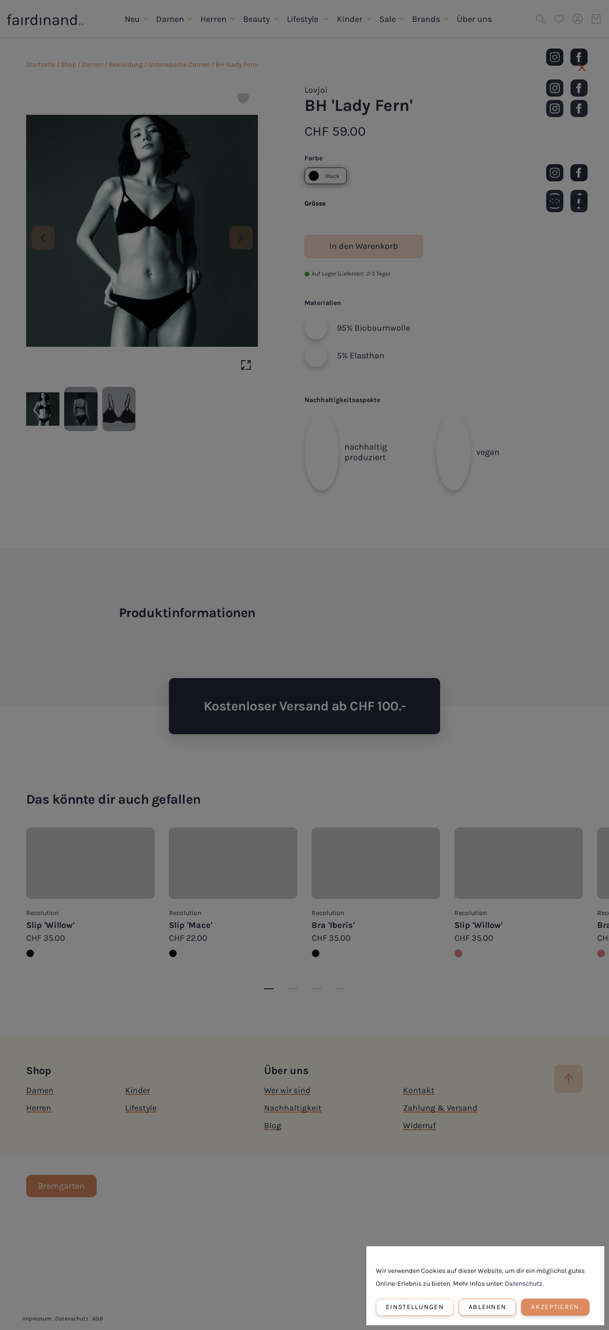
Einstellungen (415, 1307)
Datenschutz (523, 1284)
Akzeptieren (555, 1307)
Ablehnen (487, 1307)
